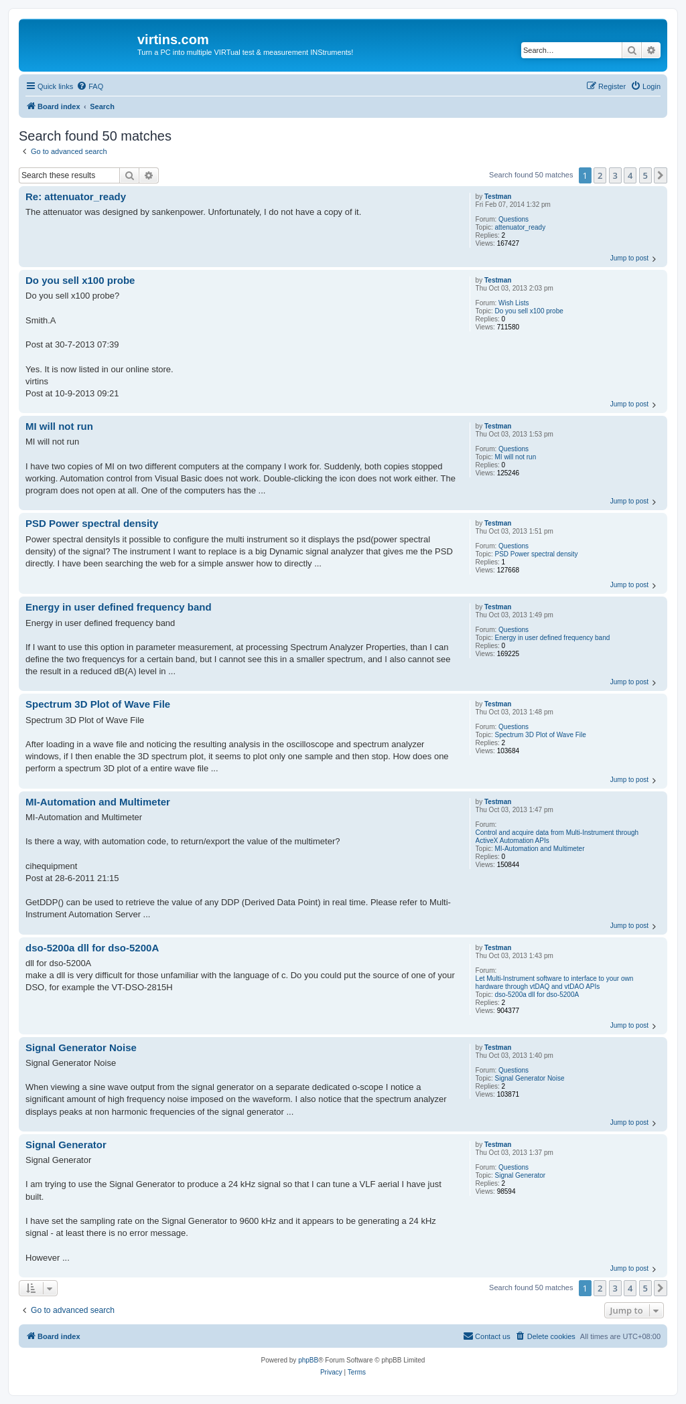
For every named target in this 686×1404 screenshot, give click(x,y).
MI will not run (516, 457)
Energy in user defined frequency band (552, 637)
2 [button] (600, 175)
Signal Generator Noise (530, 1078)
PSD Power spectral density (536, 554)
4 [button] (630, 175)
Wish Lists (513, 303)
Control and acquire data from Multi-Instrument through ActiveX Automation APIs (557, 836)
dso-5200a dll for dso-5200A (537, 994)
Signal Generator (520, 1175)
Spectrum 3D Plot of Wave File (540, 734)
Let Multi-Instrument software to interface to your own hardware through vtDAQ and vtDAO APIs (555, 982)
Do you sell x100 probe (529, 311)
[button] (660, 175)
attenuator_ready (520, 227)
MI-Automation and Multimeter (540, 848)
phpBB (308, 1360)
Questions (513, 219)
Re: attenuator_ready (75, 196)
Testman (497, 196)
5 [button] (645, 175)
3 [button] (615, 175)
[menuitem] (89, 86)
